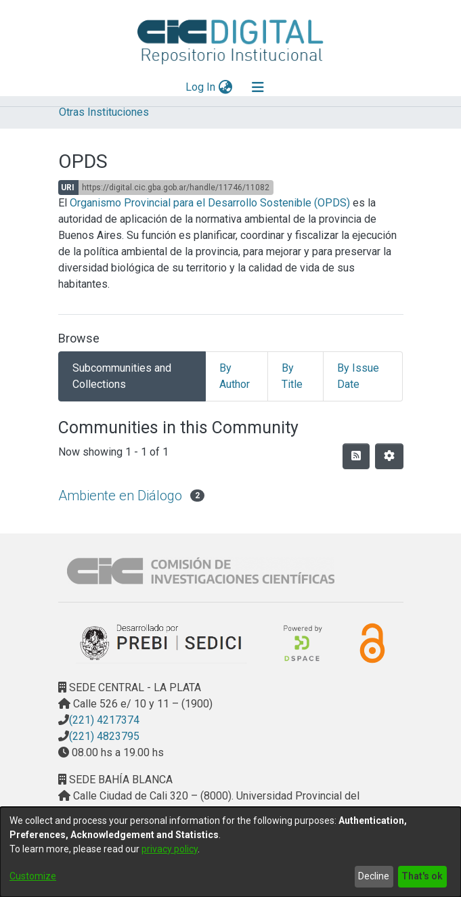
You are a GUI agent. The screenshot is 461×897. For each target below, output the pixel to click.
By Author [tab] (234, 376)
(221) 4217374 (104, 720)
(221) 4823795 (104, 736)
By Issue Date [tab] (358, 376)
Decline (373, 876)
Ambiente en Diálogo (120, 495)
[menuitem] (225, 87)
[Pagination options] (389, 456)
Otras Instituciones (104, 112)
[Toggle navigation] (258, 87)
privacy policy (169, 849)
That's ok (422, 876)
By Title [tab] (292, 376)
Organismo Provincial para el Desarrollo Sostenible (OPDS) (210, 202)
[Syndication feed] (356, 456)
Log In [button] (201, 87)
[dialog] (230, 852)
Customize (32, 876)
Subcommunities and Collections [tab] (121, 376)
